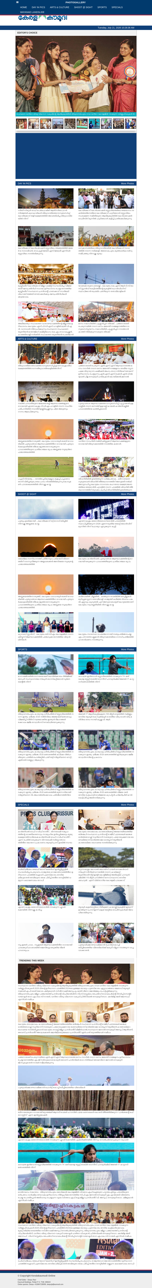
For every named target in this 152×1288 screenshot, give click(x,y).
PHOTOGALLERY (51, 2)
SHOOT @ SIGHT (83, 7)
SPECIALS (117, 7)
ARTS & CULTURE (59, 7)
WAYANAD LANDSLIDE (32, 12)
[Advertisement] (76, 156)
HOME (23, 7)
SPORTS (102, 7)
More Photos (127, 183)
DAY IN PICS (38, 7)
